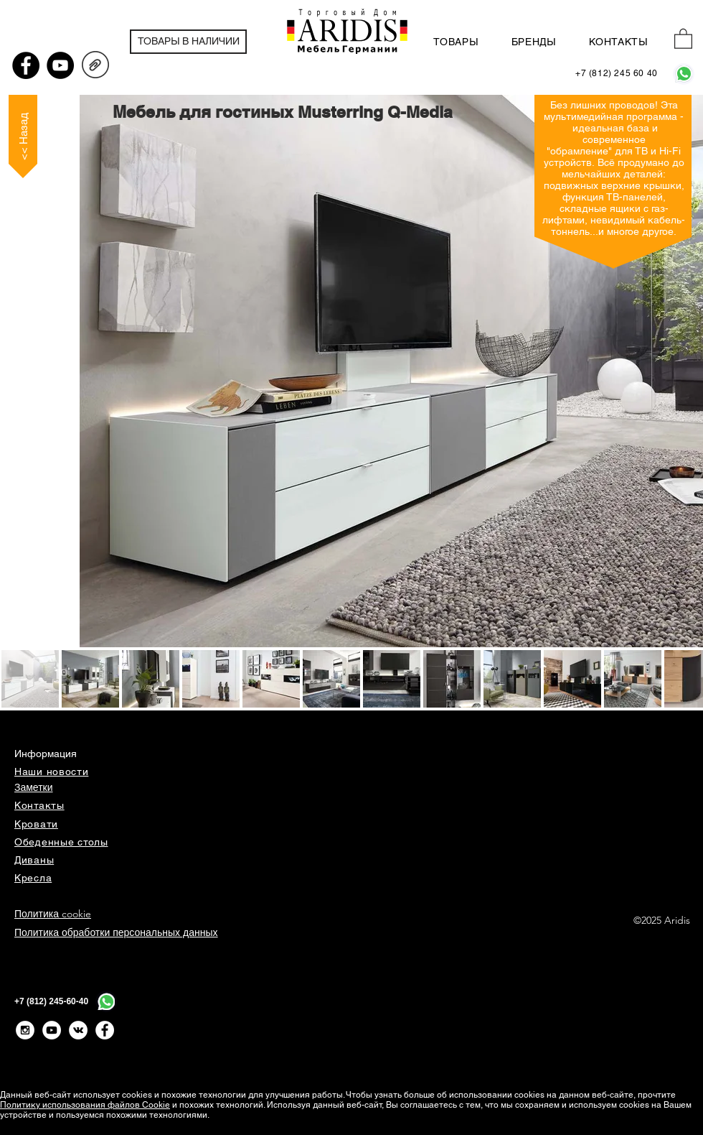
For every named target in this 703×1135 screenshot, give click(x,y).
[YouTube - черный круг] (60, 65)
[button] (683, 38)
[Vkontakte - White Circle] (78, 1030)
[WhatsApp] (683, 74)
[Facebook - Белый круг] (104, 1030)
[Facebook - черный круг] (25, 65)
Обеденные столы (61, 842)
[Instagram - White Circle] (25, 1030)
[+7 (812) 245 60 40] (616, 74)
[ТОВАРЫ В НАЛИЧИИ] (188, 41)
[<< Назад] (23, 136)
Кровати (36, 824)
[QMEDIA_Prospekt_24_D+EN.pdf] (95, 67)
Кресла (33, 878)
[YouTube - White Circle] (51, 1030)
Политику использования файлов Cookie (85, 1105)
